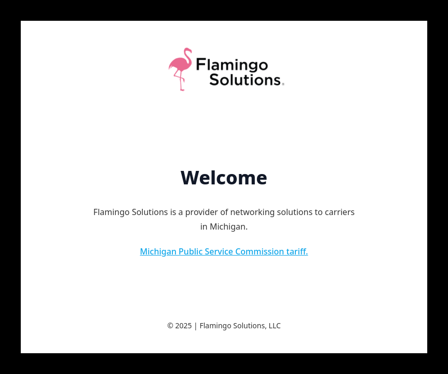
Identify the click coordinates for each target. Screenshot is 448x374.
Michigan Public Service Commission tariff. (224, 251)
